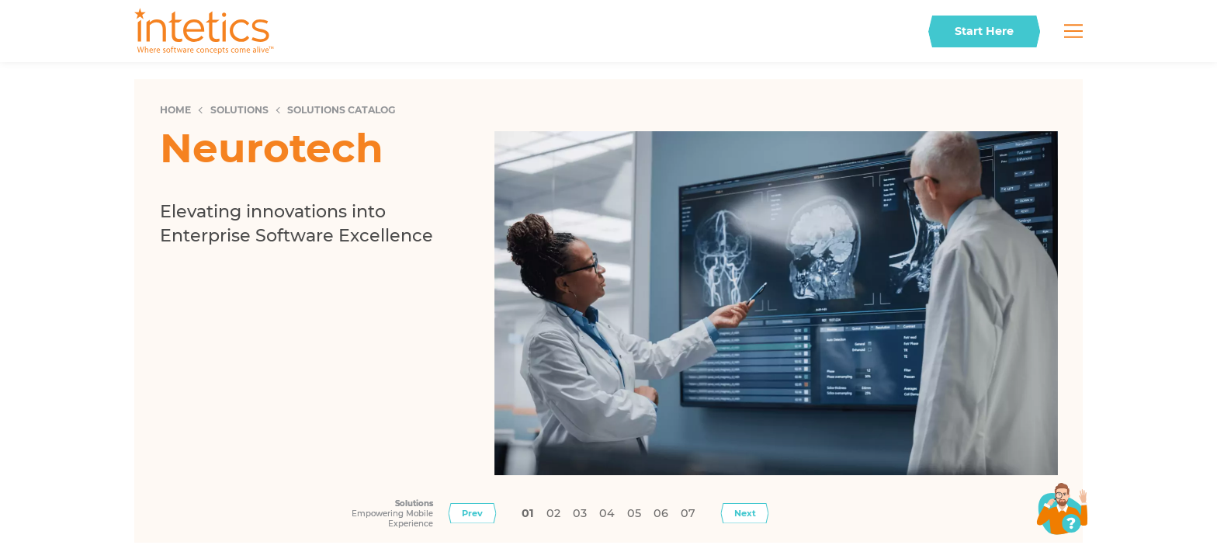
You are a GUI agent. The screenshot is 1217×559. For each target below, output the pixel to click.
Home (175, 110)
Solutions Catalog (341, 110)
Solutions (239, 110)
